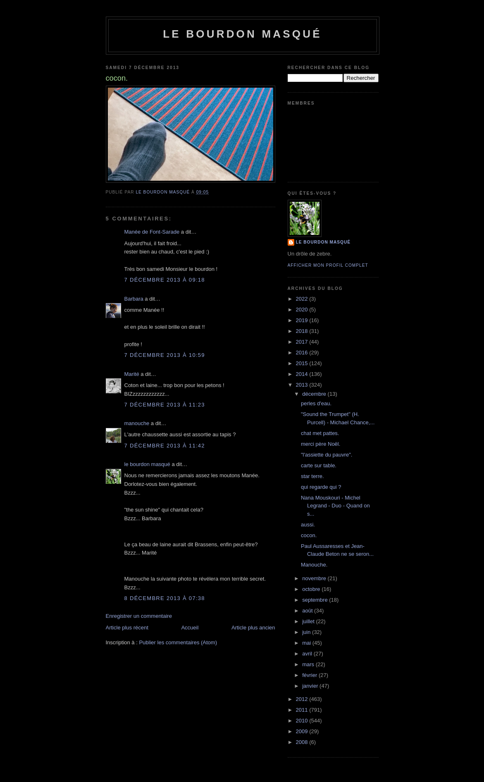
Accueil (189, 627)
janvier (310, 686)
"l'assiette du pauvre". (326, 455)
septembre (315, 600)
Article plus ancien (253, 627)
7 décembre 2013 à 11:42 (164, 445)
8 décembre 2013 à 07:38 (164, 598)
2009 (303, 731)
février (310, 675)
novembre (314, 578)
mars (309, 664)
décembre (314, 394)
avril (307, 653)
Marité (131, 374)
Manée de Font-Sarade (152, 232)
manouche (137, 423)
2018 (303, 331)
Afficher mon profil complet (328, 265)
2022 (303, 299)
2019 (303, 320)
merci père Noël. (320, 444)
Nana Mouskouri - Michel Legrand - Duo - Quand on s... (335, 506)
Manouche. (314, 565)
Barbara (133, 299)
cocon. (309, 535)
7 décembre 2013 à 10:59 (164, 355)
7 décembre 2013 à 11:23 (164, 405)
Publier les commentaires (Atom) (178, 642)
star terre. (312, 476)
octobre (312, 589)
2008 (303, 742)
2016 (303, 352)
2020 (303, 309)
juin (307, 632)
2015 (303, 363)
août (308, 610)
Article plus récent (127, 627)
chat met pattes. (320, 433)
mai (307, 643)
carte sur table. (318, 465)
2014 (303, 374)
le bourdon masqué (242, 34)
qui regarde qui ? (321, 487)
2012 (303, 699)
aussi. (308, 524)
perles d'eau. (316, 403)
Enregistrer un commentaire (139, 616)
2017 (303, 342)
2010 (303, 720)
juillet (309, 621)
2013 (303, 385)
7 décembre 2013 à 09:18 (164, 280)
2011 (303, 710)
